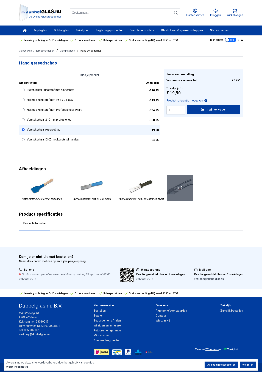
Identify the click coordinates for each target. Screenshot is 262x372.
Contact (161, 315)
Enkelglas (82, 30)
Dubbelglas (61, 30)
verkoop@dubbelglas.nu (209, 279)
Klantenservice (104, 305)
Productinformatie (34, 223)
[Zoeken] (175, 12)
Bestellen (100, 310)
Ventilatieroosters (142, 30)
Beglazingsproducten (110, 30)
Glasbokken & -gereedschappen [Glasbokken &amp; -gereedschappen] (182, 30)
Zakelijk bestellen (231, 310)
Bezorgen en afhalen (107, 320)
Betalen (98, 315)
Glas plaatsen (67, 50)
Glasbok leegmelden (107, 340)
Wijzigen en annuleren (108, 325)
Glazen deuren (219, 30)
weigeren (248, 364)
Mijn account (102, 335)
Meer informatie (17, 366)
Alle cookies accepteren (221, 364)
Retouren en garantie (107, 330)
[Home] (24, 30)
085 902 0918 (27, 279)
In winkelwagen (214, 109)
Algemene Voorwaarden (171, 310)
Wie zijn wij (163, 320)
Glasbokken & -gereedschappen (36, 50)
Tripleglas (40, 30)
